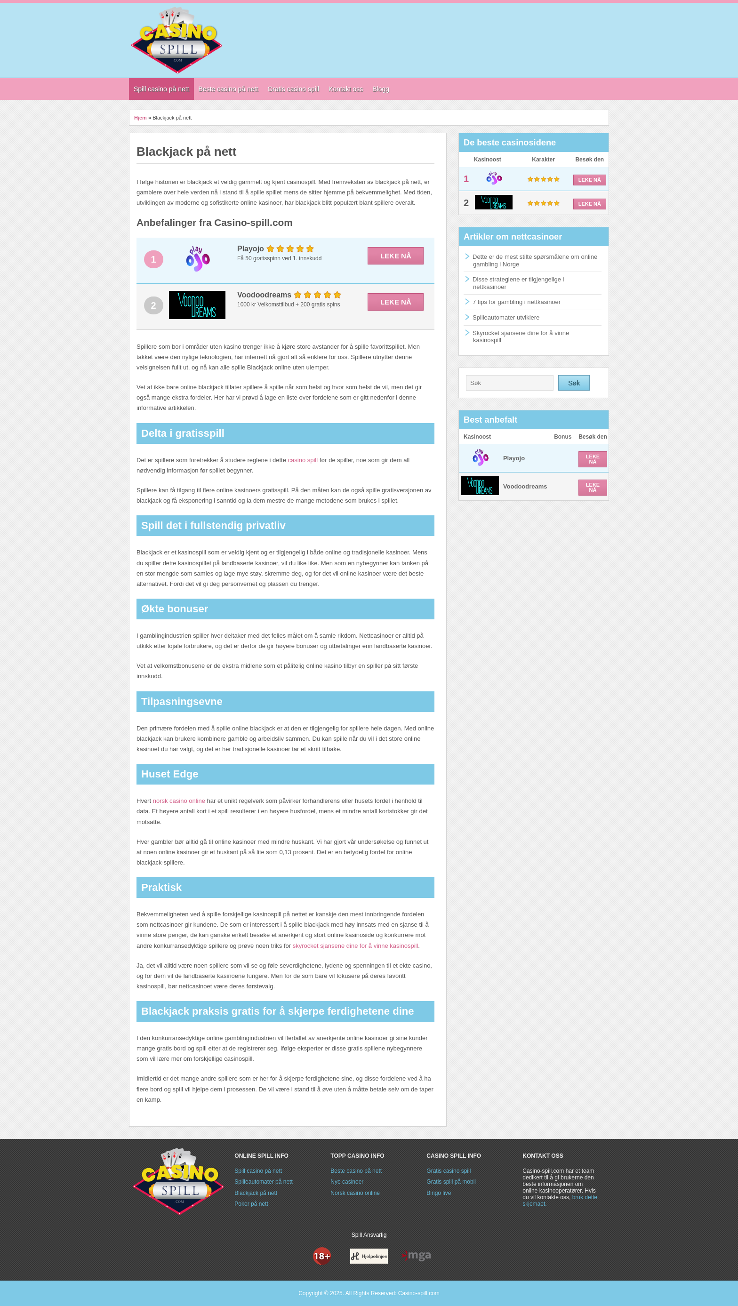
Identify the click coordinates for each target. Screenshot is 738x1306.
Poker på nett (251, 1204)
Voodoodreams (525, 486)
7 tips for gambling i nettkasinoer (517, 301)
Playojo (514, 458)
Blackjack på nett (255, 1193)
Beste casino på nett (356, 1171)
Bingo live (438, 1193)
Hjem (140, 117)
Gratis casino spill (448, 1171)
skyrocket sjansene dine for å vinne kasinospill (355, 945)
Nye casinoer (346, 1181)
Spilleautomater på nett (263, 1181)
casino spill (303, 460)
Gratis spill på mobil (451, 1181)
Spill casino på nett (258, 1171)
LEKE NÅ (395, 256)
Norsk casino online (355, 1193)
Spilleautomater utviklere (506, 317)
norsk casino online (179, 800)
